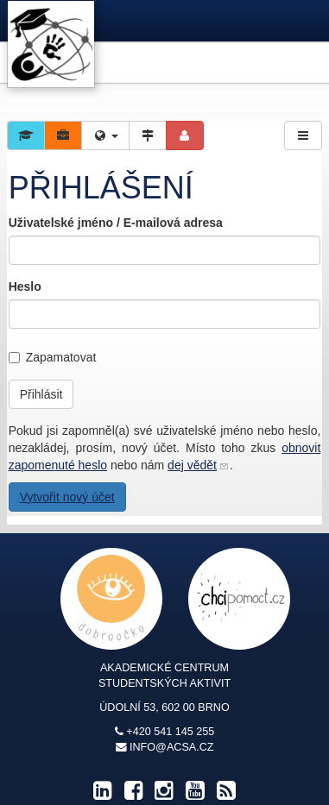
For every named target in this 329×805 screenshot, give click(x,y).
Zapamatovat (53, 357)
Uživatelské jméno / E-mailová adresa (116, 223)
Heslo (25, 286)
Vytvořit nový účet (67, 497)
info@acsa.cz (171, 747)
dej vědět (192, 465)
